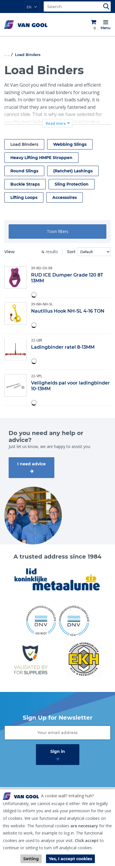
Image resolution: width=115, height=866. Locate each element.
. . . (6, 54)
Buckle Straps (25, 184)
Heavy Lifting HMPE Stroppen (41, 157)
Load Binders (24, 144)
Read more (56, 123)
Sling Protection (72, 184)
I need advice (31, 463)
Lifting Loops (23, 197)
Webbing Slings (70, 144)
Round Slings (24, 170)
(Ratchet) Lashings (73, 170)
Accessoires (64, 197)
